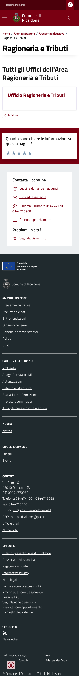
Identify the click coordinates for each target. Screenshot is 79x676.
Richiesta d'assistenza (17, 612)
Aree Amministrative (51, 33)
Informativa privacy (15, 572)
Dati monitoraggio (14, 655)
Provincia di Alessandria (18, 559)
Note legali (9, 579)
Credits (24, 660)
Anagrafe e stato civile (17, 374)
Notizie (7, 430)
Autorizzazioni (12, 381)
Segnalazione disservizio (19, 602)
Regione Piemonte (15, 5)
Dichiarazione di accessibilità (21, 586)
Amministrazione (24, 33)
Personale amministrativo (20, 331)
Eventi (6, 460)
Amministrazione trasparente (22, 592)
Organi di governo (14, 325)
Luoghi (7, 453)
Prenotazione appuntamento (22, 607)
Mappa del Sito (56, 660)
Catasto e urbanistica (17, 387)
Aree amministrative (16, 305)
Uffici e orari (10, 523)
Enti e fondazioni (14, 318)
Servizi (48, 655)
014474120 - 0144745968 (35, 498)
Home (6, 33)
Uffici (5, 345)
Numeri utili (10, 530)
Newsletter (10, 639)
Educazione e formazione (19, 394)
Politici (6, 338)
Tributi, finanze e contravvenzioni (24, 407)
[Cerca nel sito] (66, 18)
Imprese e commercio (17, 401)
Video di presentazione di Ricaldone (26, 552)
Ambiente (9, 367)
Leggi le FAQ (11, 597)
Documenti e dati (14, 311)
